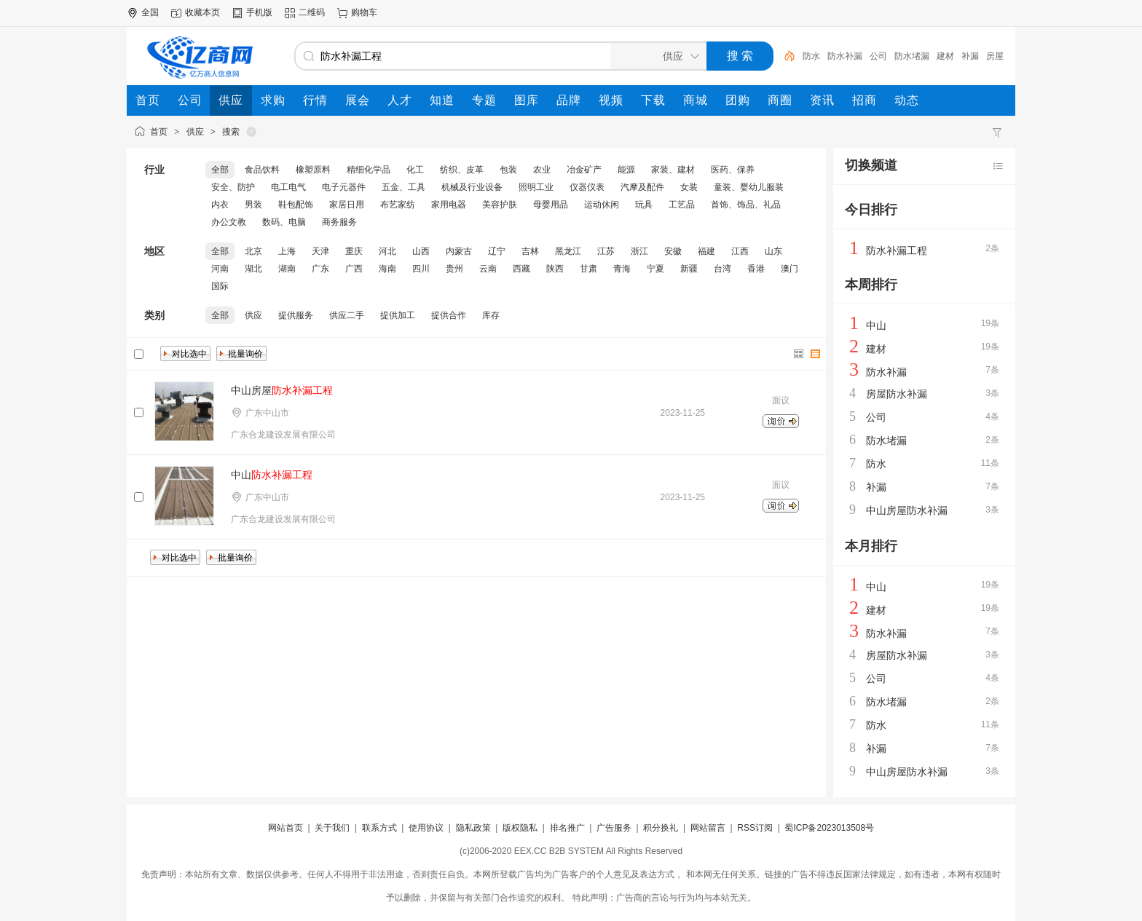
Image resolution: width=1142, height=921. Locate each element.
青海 (622, 269)
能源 (626, 170)
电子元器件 (344, 187)
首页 (159, 132)
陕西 (555, 269)
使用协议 (426, 828)
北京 (253, 251)
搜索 (231, 132)
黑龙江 (568, 251)
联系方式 (379, 828)
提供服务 (295, 315)
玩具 (644, 204)
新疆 (689, 269)
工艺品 (682, 204)
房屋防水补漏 (896, 394)
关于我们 (332, 828)
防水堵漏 (911, 56)
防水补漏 (844, 56)
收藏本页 (202, 12)
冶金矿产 (584, 170)
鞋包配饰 (295, 204)
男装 (253, 204)
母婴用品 (550, 204)
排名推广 (567, 828)
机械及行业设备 (472, 187)
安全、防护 (233, 187)
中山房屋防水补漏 (907, 510)
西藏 (521, 269)
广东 (320, 269)
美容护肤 (499, 204)
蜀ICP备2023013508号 (829, 828)
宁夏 (655, 269)
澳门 (789, 269)
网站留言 (707, 828)
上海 (287, 251)
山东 (773, 251)
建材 (945, 56)
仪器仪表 (587, 187)
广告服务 (613, 828)
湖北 (253, 269)
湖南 (287, 269)
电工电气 (288, 187)
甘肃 (588, 269)
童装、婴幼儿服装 (749, 187)
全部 (220, 170)
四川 (421, 269)
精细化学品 (368, 170)
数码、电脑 (284, 222)
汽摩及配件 (642, 187)
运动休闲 (601, 204)
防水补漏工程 (896, 250)
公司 (878, 56)
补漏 (970, 56)
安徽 (673, 251)
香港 (756, 269)
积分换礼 (660, 828)
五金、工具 (403, 187)
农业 (542, 170)
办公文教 (228, 222)
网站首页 (285, 828)
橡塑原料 (313, 170)
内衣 (220, 204)
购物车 (364, 12)
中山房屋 (282, 390)
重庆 (354, 251)
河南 (220, 269)
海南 (387, 269)
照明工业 (536, 187)
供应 (195, 132)
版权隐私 (520, 828)
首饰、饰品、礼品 (746, 204)
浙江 (639, 251)
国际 (220, 286)
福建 (706, 251)
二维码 (312, 12)
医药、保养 (733, 170)
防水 (811, 56)
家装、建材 (673, 170)
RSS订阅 (755, 828)
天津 (320, 251)
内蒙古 (459, 251)
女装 (689, 187)
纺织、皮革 (462, 170)
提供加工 (397, 315)
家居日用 (346, 204)
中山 (271, 475)
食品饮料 (262, 170)
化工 (415, 170)
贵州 (454, 269)
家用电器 (448, 204)
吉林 (530, 251)
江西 (740, 251)
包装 (508, 170)
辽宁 (496, 251)
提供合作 (448, 315)
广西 (354, 269)
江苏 (606, 251)
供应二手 (346, 315)
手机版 (259, 12)
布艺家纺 (397, 204)
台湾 (722, 269)
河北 (387, 251)
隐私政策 (473, 828)
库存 (491, 315)
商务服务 (339, 222)
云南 (488, 269)
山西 (421, 251)
